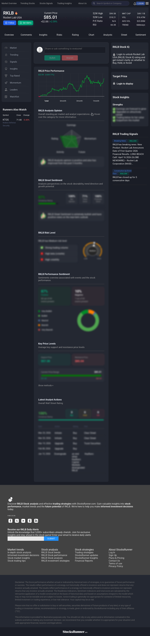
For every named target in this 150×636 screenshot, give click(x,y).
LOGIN (140, 3)
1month (96, 101)
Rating (54, 138)
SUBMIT (51, 538)
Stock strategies (84, 549)
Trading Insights (64, 3)
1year (46, 101)
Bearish (69, 58)
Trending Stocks (27, 3)
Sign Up (113, 555)
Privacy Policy (116, 566)
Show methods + (45, 385)
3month (79, 101)
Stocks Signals (46, 3)
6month (63, 101)
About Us (82, 3)
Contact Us (114, 560)
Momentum (90, 138)
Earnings (71, 125)
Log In (112, 552)
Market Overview (9, 3)
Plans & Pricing (116, 558)
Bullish (52, 58)
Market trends (16, 549)
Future (82, 152)
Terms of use (115, 563)
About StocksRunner (120, 549)
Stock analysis (49, 549)
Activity (60, 152)
